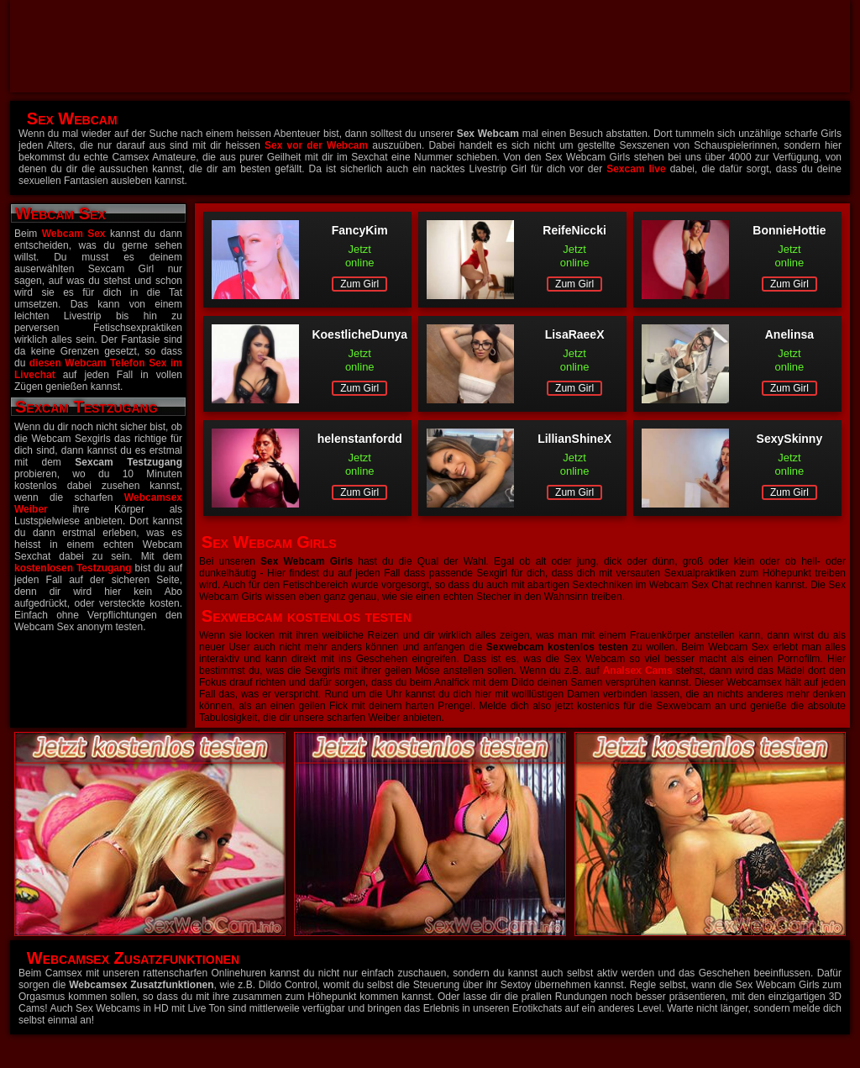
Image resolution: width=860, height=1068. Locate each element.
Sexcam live (635, 169)
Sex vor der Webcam (316, 145)
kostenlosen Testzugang (73, 568)
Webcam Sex (74, 233)
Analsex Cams (638, 670)
